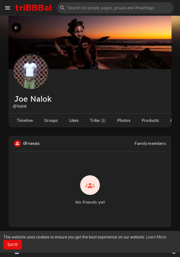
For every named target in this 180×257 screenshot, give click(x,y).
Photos (123, 120)
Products (150, 120)
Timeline (25, 120)
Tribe (98, 120)
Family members (150, 143)
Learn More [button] (156, 237)
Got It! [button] (13, 244)
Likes (74, 120)
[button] (115, 7)
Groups (51, 120)
